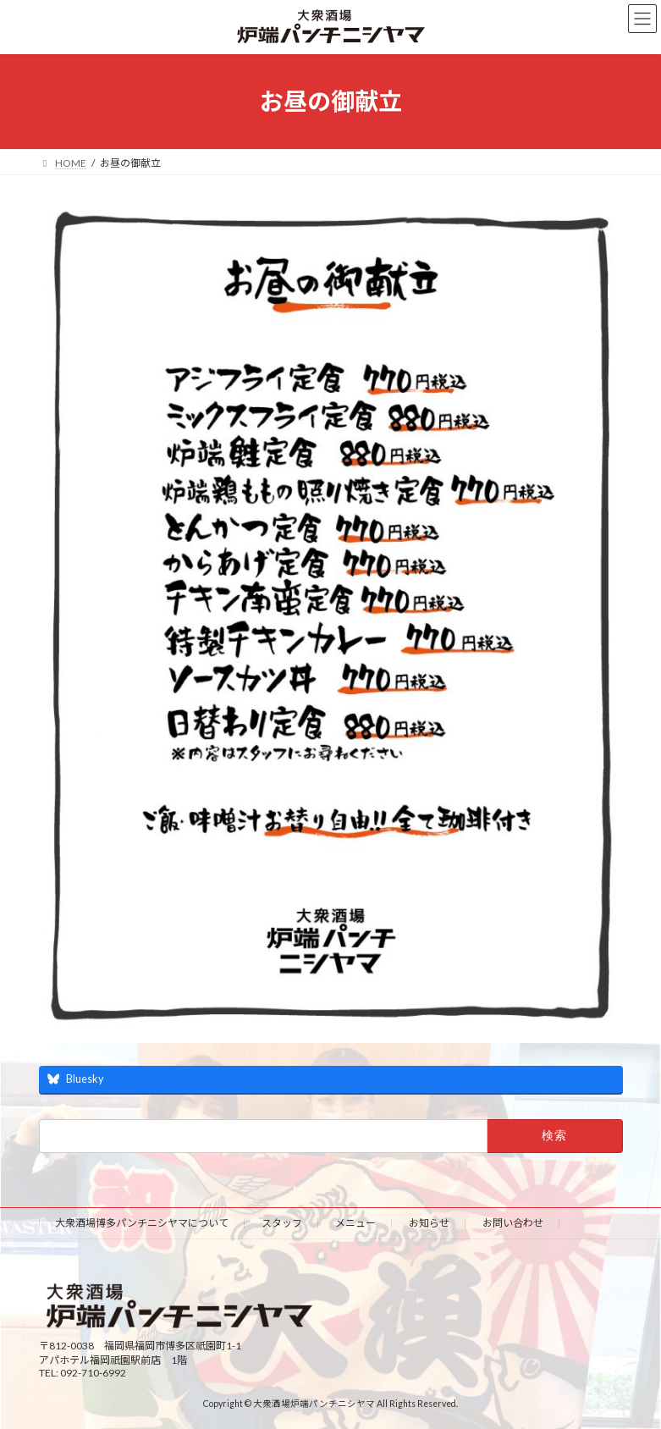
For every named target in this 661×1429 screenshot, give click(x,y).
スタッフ (282, 1223)
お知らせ (429, 1223)
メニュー (355, 1223)
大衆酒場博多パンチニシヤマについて (142, 1223)
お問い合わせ (512, 1223)
